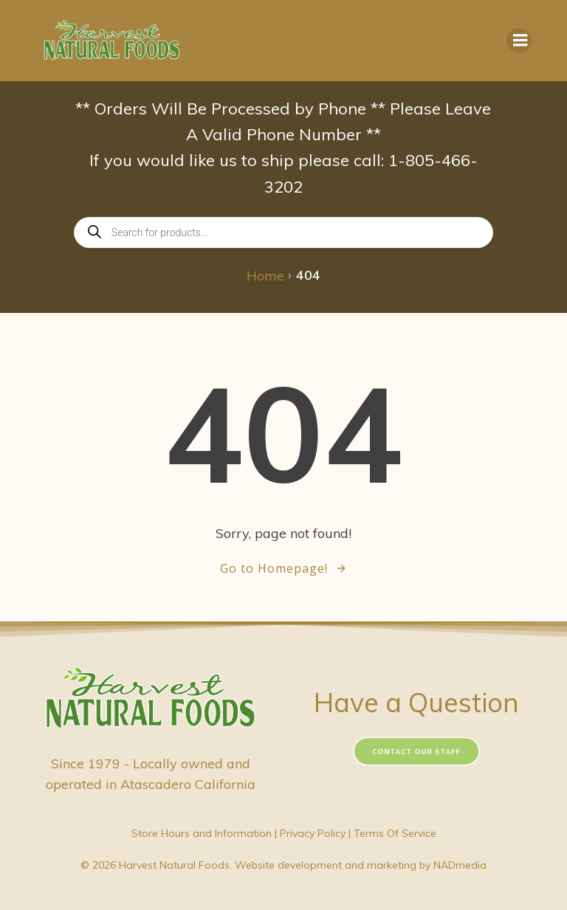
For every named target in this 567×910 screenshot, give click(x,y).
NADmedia (460, 865)
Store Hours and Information (201, 833)
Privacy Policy (313, 833)
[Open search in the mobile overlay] (283, 232)
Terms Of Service (395, 833)
